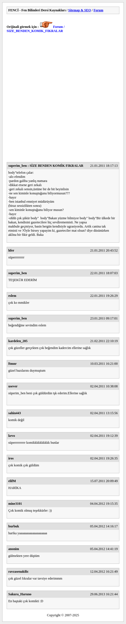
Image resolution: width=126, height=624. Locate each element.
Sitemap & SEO (79, 10)
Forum (98, 10)
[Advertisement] (63, 99)
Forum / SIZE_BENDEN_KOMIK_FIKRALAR (36, 29)
